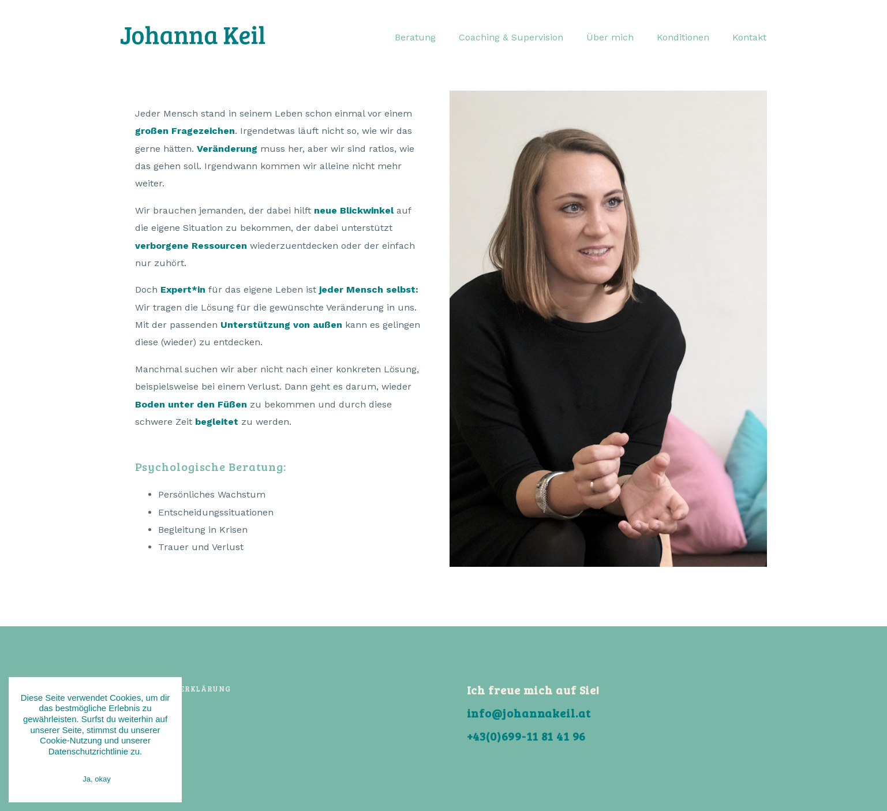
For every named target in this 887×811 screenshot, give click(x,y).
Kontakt (749, 37)
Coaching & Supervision (511, 37)
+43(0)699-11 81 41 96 (526, 736)
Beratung (415, 37)
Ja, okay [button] (96, 779)
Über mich (610, 37)
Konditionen (683, 37)
